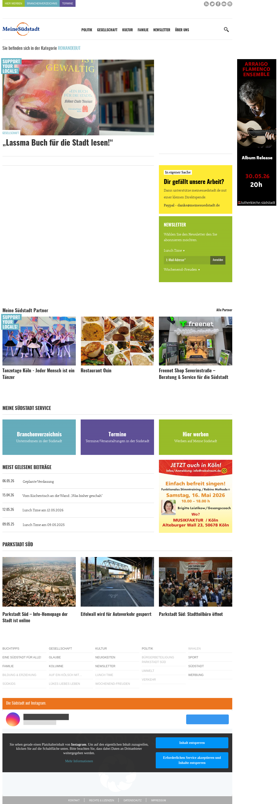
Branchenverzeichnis (42, 3)
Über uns (182, 30)
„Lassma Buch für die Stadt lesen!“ (57, 143)
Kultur (127, 30)
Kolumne (56, 666)
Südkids (8, 684)
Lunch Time (173, 251)
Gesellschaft (107, 30)
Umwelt (148, 671)
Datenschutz (132, 800)
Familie (143, 30)
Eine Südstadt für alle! (21, 657)
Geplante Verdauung (38, 482)
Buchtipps (10, 648)
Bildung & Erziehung (19, 675)
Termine (67, 3)
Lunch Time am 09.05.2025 (44, 525)
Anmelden (218, 259)
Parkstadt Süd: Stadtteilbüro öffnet (191, 614)
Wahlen (194, 648)
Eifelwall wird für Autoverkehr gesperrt (116, 614)
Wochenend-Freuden (180, 270)
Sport (193, 657)
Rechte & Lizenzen (101, 800)
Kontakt (73, 800)
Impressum (158, 800)
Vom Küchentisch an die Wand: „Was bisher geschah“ (62, 496)
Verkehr (149, 679)
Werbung (196, 675)
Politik (86, 30)
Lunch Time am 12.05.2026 (43, 510)
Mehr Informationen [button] (79, 761)
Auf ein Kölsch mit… (65, 675)
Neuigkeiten (105, 657)
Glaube (55, 657)
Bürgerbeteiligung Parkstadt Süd (158, 660)
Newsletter (161, 30)
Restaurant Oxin (96, 371)
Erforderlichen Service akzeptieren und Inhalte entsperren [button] (192, 760)
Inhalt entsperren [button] (192, 743)
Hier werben (13, 3)
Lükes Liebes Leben (64, 684)
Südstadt (196, 666)
